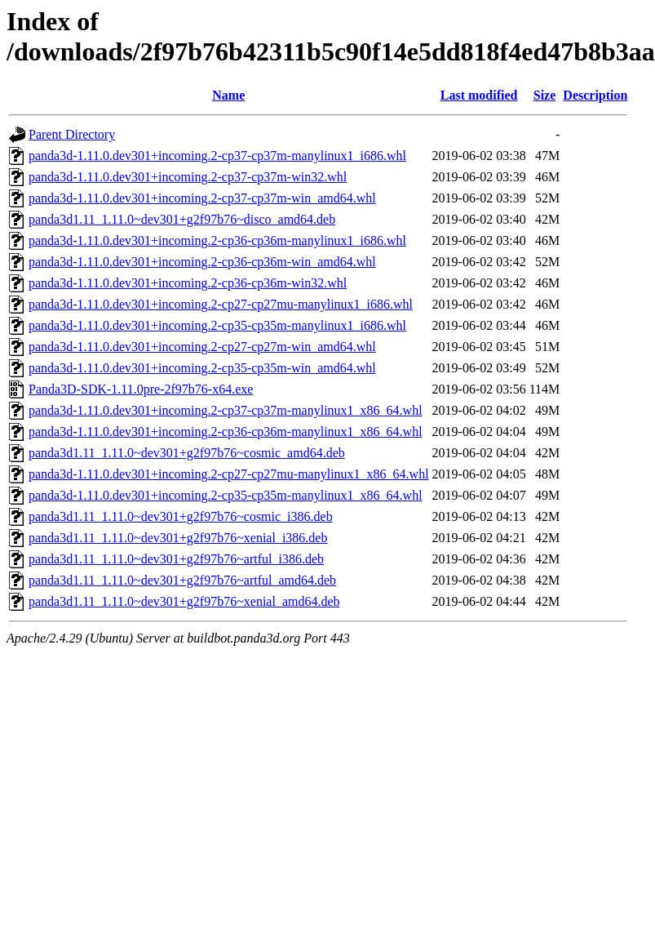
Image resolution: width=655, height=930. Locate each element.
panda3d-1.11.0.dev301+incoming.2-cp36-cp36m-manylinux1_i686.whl (217, 240)
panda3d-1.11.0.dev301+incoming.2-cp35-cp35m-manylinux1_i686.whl (217, 325)
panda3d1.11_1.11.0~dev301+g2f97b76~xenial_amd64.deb (184, 601)
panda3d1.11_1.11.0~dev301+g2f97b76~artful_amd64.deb (182, 580)
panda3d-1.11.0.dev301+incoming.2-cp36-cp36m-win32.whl (188, 283)
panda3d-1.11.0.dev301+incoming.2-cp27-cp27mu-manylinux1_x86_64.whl (229, 474)
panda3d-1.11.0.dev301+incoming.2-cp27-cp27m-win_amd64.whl (202, 347)
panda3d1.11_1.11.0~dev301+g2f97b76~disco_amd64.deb (182, 219)
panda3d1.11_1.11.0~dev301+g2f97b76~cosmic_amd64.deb (187, 453)
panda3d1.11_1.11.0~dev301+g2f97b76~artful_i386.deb (176, 559)
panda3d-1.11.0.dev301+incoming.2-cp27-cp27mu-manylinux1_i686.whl (221, 304)
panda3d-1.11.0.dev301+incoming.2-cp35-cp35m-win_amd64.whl (202, 368)
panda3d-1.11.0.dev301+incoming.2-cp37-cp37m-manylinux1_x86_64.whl (226, 410)
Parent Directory (72, 134)
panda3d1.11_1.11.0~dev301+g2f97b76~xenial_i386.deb (178, 538)
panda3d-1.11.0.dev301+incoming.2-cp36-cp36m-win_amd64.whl (202, 262)
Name (228, 95)
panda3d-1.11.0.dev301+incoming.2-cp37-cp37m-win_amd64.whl (202, 198)
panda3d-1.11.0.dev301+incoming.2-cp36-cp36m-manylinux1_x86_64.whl (226, 431)
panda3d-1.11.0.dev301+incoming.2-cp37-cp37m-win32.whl (188, 177)
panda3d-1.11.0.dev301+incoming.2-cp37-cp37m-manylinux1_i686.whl (217, 155)
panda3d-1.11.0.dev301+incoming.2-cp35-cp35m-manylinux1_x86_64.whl (226, 495)
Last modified (479, 95)
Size (544, 95)
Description (595, 95)
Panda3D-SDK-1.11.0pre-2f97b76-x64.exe (141, 389)
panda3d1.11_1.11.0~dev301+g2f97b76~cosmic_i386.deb (181, 516)
